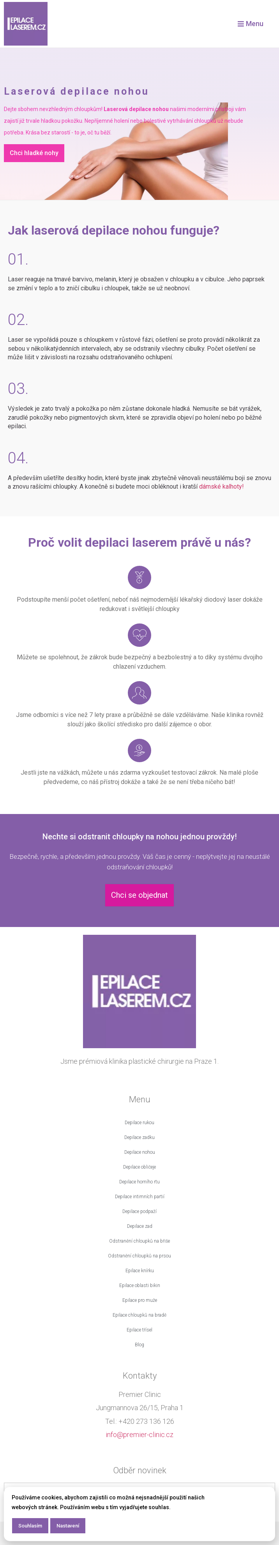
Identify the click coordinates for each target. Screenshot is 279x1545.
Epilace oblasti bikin (139, 1285)
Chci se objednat (139, 895)
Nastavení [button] (68, 1526)
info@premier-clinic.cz (139, 1434)
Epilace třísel (139, 1330)
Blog (139, 1344)
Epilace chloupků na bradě (139, 1315)
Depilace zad (139, 1226)
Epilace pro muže (139, 1300)
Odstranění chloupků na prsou (139, 1256)
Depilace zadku (139, 1137)
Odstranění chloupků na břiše (139, 1241)
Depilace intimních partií (139, 1196)
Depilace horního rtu (139, 1182)
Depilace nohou (139, 1152)
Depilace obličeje (139, 1167)
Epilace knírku (139, 1270)
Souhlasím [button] (30, 1526)
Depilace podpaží (139, 1211)
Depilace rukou (139, 1122)
